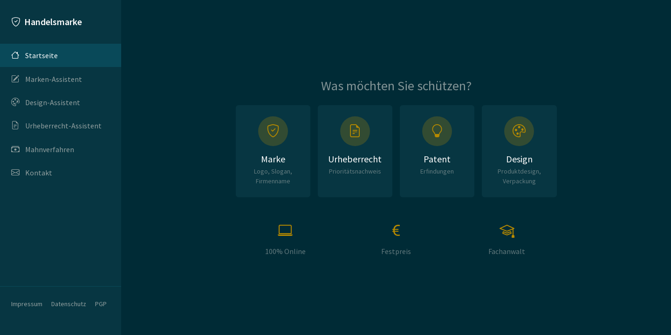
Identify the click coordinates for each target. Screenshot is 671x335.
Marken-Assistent (46, 79)
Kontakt (31, 173)
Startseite (34, 55)
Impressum (26, 304)
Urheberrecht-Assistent (56, 126)
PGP (101, 304)
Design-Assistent (45, 102)
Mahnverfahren (42, 149)
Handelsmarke (46, 22)
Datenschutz (68, 304)
